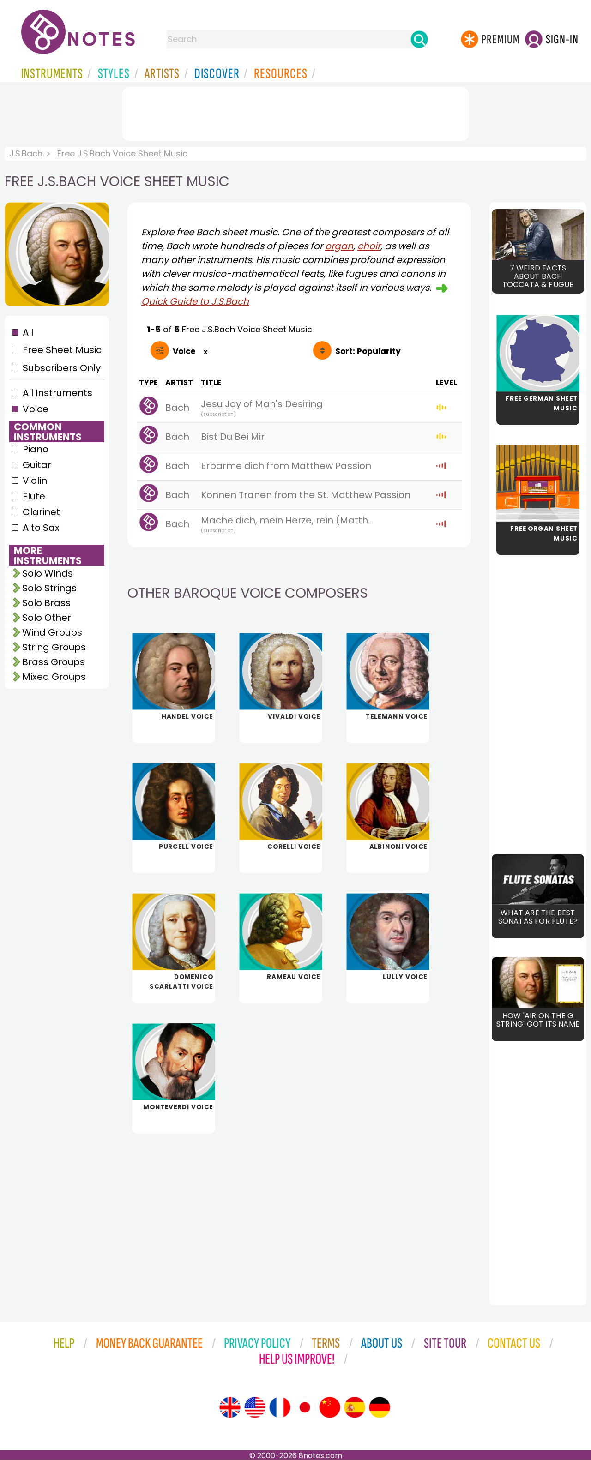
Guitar (37, 464)
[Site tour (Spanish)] (354, 1407)
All (28, 332)
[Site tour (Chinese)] (329, 1407)
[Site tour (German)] (379, 1407)
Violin (35, 480)
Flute (34, 496)
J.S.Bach (25, 153)
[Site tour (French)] (279, 1407)
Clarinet (41, 511)
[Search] (419, 39)
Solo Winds (47, 573)
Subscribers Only (62, 367)
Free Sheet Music (62, 349)
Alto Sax (41, 527)
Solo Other (46, 617)
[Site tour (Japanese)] (304, 1407)
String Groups (54, 647)
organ (339, 246)
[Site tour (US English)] (254, 1407)
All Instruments (57, 392)
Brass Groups (53, 661)
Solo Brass (46, 602)
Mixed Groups (54, 676)
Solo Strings (49, 588)
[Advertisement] (295, 112)
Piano (35, 449)
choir (368, 246)
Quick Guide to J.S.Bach (195, 301)
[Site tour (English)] (229, 1407)
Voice (35, 409)
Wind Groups (52, 632)
